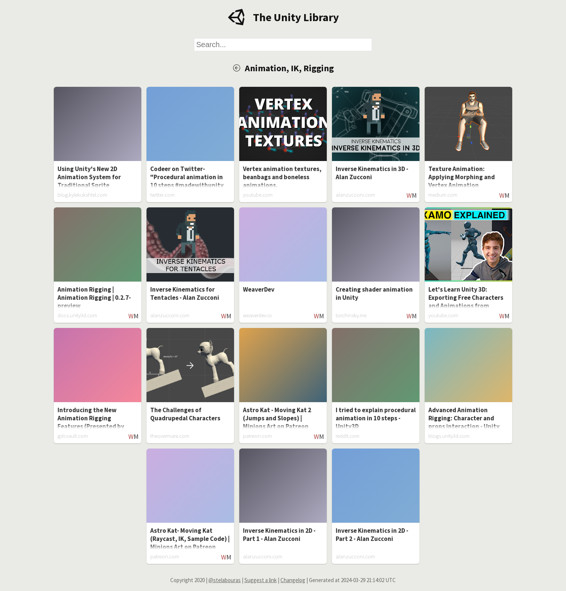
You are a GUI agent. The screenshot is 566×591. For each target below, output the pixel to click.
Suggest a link (260, 580)
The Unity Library (296, 17)
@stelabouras (224, 580)
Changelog (292, 580)
